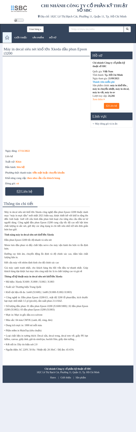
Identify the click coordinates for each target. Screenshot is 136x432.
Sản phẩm (81, 377)
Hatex (53, 377)
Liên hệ (111, 106)
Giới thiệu (66, 377)
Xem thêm (99, 99)
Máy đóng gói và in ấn (106, 123)
